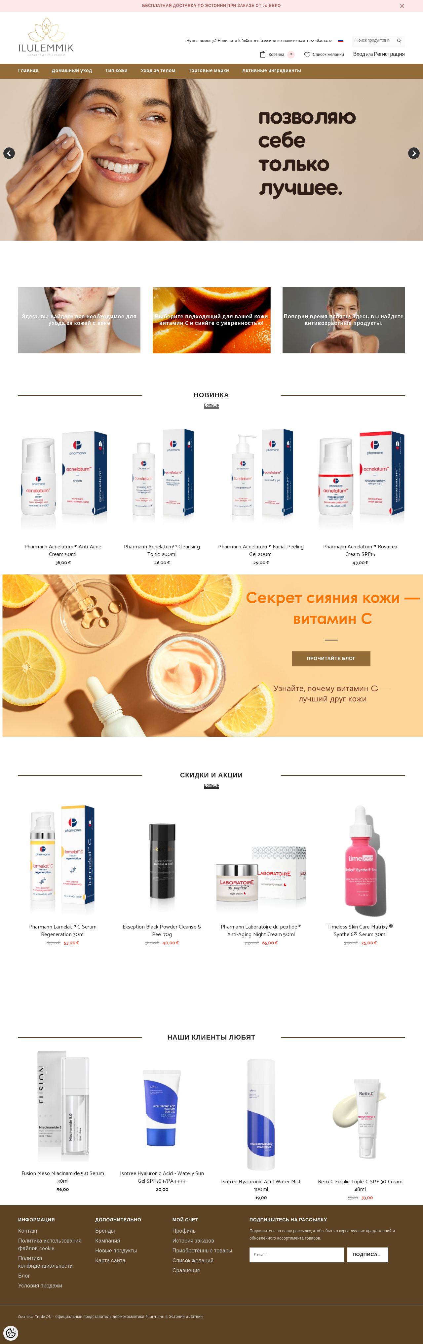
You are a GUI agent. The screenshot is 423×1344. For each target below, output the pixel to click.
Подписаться (370, 1255)
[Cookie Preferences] (10, 1333)
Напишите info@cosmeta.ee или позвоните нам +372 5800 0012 (275, 41)
